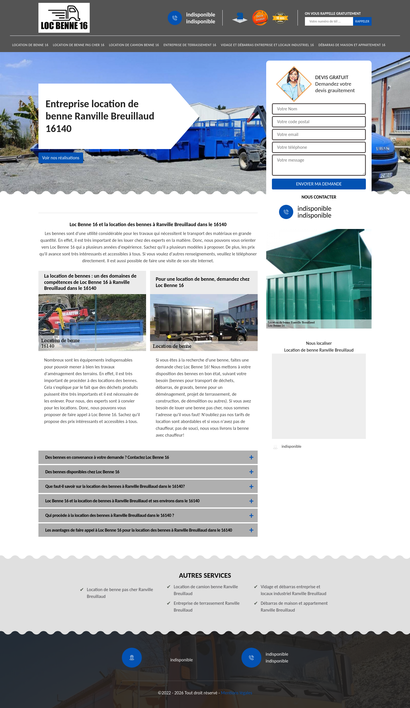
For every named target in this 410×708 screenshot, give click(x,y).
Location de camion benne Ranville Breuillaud (206, 590)
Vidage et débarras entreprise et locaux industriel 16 (267, 45)
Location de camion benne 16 (134, 45)
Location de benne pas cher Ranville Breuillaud (120, 593)
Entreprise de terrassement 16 (189, 45)
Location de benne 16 (30, 45)
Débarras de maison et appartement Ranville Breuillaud (294, 606)
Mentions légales (236, 692)
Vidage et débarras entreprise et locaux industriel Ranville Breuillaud (293, 590)
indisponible (200, 14)
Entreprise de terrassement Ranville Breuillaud (206, 606)
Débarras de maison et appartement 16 (352, 45)
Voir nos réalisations (60, 157)
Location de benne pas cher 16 (78, 45)
